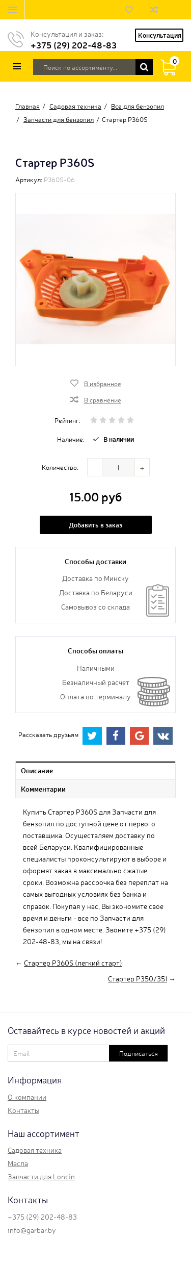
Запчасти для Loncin (41, 1176)
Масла (18, 1163)
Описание (37, 770)
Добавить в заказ (95, 524)
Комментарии (43, 788)
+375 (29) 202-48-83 (74, 44)
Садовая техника (35, 1149)
